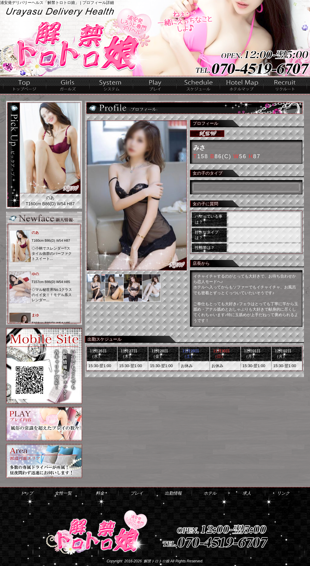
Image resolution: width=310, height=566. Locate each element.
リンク (283, 493)
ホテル (242, 85)
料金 (111, 85)
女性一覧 (68, 85)
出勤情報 (198, 85)
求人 (285, 85)
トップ (24, 85)
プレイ (155, 85)
